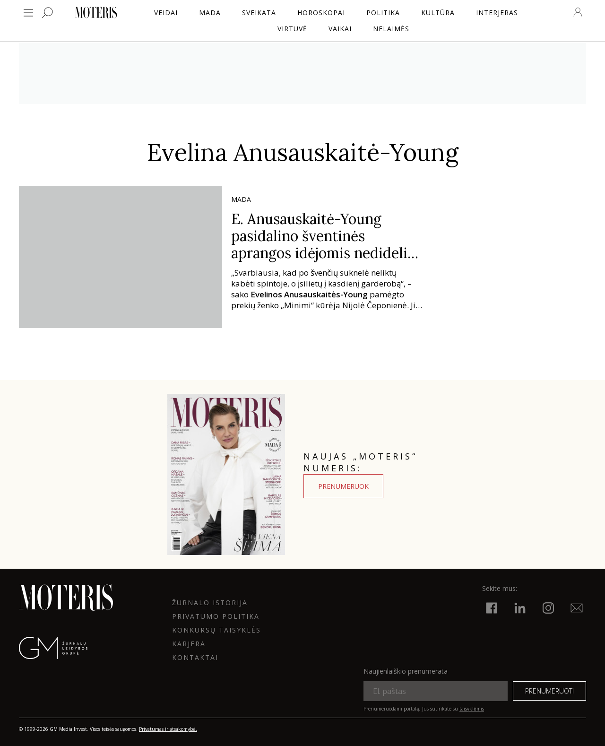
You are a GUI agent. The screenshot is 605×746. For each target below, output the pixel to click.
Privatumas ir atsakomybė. (168, 729)
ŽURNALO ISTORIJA (210, 602)
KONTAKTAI (195, 657)
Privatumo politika (215, 616)
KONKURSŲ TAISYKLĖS (216, 629)
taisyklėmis (471, 708)
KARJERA (189, 643)
